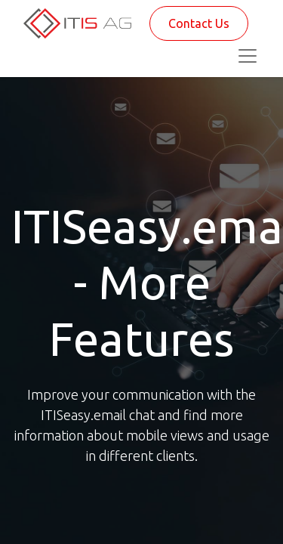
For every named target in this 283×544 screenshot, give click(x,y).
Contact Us (198, 23)
